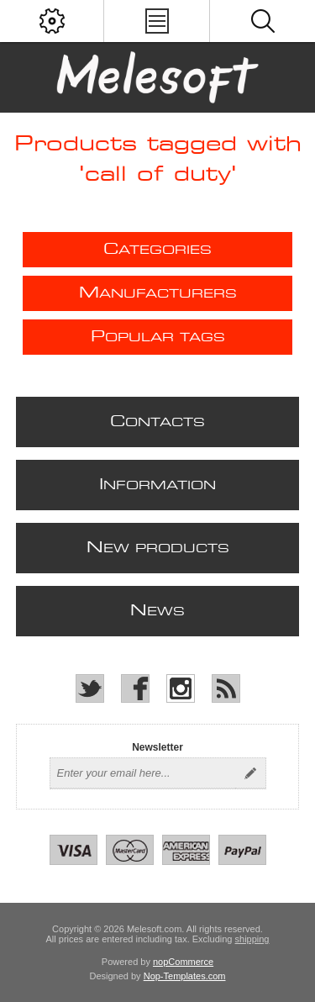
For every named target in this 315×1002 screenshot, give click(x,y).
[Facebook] (135, 688)
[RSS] (226, 688)
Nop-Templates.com (185, 976)
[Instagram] (180, 688)
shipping (252, 939)
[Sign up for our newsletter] (142, 773)
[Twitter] (89, 688)
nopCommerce (183, 962)
